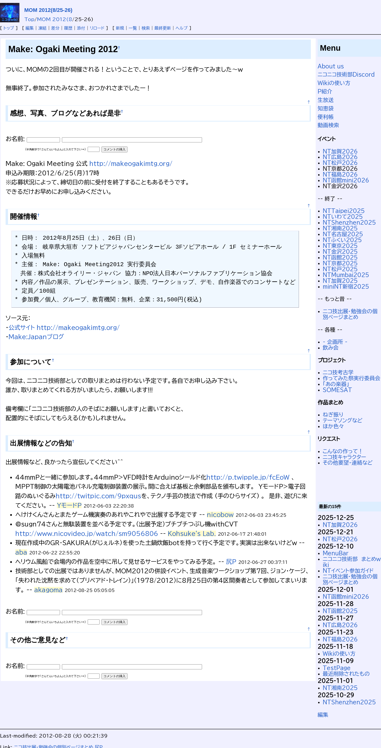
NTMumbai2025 (346, 275)
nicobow (220, 515)
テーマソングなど (342, 420)
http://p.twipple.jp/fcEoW (247, 477)
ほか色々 (333, 426)
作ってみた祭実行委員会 (351, 378)
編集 (29, 28)
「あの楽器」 (336, 384)
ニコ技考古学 (338, 372)
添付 (81, 28)
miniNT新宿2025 (346, 286)
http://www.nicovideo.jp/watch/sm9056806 (86, 533)
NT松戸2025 (340, 269)
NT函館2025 (340, 257)
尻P (231, 562)
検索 (146, 28)
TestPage (337, 668)
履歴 (68, 28)
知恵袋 (326, 108)
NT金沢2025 (340, 251)
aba (21, 552)
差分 (55, 28)
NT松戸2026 (340, 162)
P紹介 (325, 91)
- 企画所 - (335, 342)
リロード (97, 28)
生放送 (326, 100)
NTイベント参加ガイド (348, 570)
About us (331, 66)
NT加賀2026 (340, 151)
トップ (8, 28)
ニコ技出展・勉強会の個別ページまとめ (350, 314)
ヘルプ (182, 28)
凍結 (42, 28)
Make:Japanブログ (36, 337)
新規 (120, 28)
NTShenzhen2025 (349, 222)
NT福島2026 (340, 174)
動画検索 (328, 125)
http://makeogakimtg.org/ (130, 163)
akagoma (48, 590)
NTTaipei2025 (344, 211)
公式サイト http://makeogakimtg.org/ (64, 327)
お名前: (16, 139)
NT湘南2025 (340, 228)
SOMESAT (337, 390)
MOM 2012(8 (54, 19)
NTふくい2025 (342, 240)
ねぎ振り (333, 414)
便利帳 (326, 117)
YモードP (69, 505)
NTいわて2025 (343, 216)
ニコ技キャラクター (344, 457)
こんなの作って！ (343, 451)
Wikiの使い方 (334, 83)
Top (29, 19)
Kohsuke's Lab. (192, 533)
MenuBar (335, 553)
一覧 (133, 28)
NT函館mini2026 (346, 180)
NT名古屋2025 (343, 234)
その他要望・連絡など (348, 462)
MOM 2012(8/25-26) (48, 10)
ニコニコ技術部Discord (346, 74)
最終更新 (162, 28)
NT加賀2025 (340, 280)
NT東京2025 (340, 245)
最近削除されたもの (346, 673)
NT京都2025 (340, 263)
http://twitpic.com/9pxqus (98, 496)
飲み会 (331, 347)
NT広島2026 (340, 157)
